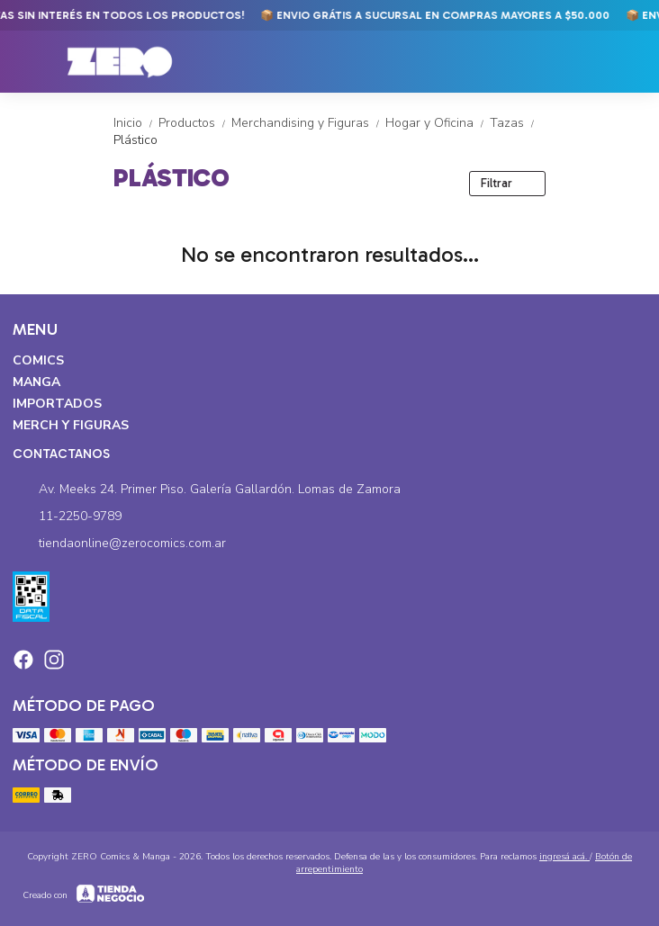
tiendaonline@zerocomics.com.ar (119, 543)
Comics (38, 360)
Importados (57, 403)
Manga (36, 382)
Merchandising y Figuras (308, 122)
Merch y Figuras (71, 425)
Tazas (513, 122)
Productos (194, 122)
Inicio (135, 122)
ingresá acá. (564, 856)
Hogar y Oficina (437, 122)
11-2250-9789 (67, 516)
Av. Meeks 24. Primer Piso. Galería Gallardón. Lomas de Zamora (207, 489)
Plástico (135, 139)
